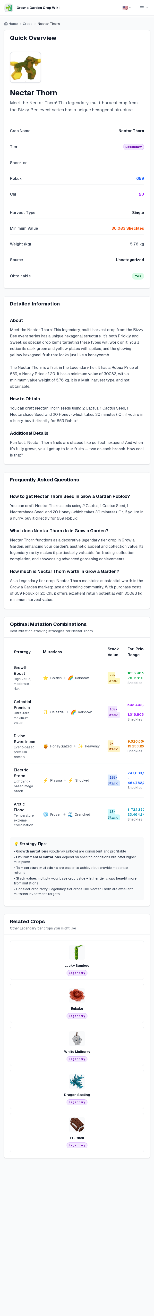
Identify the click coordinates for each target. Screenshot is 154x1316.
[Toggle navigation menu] (143, 7)
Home (11, 24)
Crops (28, 24)
